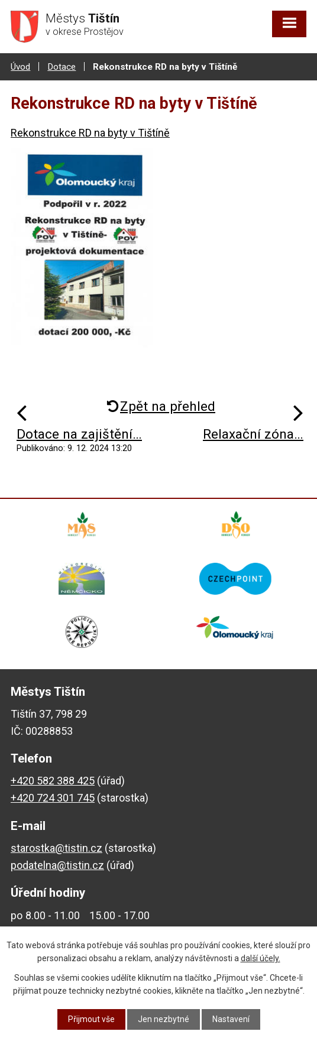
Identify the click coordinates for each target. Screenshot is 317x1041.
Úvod (20, 66)
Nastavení (231, 1019)
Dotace (61, 66)
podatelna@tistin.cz (57, 865)
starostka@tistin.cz (56, 848)
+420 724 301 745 (53, 798)
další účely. (260, 958)
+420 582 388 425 (53, 780)
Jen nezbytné (163, 1019)
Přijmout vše (91, 1019)
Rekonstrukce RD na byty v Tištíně (90, 133)
